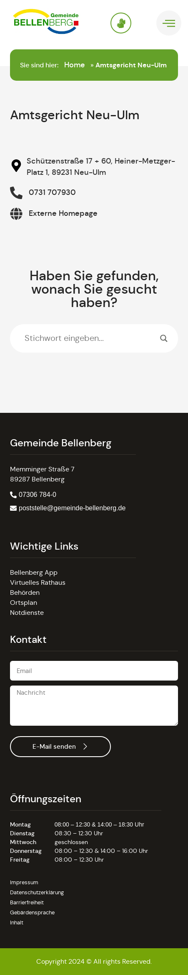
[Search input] (90, 338)
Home (74, 64)
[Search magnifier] (164, 338)
